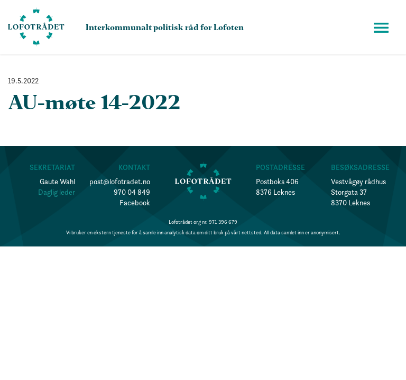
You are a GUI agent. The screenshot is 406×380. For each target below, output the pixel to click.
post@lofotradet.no (119, 181)
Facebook (134, 202)
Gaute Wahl (57, 181)
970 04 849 (132, 192)
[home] (36, 27)
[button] (381, 27)
